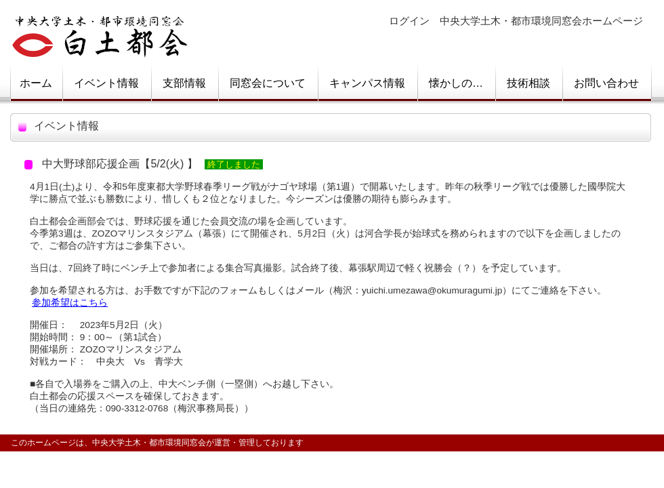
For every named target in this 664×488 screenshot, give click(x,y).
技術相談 (528, 83)
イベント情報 (106, 83)
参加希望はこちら (70, 303)
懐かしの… (456, 83)
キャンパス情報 (367, 83)
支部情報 (184, 83)
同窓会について (268, 83)
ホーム (36, 83)
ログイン (409, 21)
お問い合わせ (606, 83)
